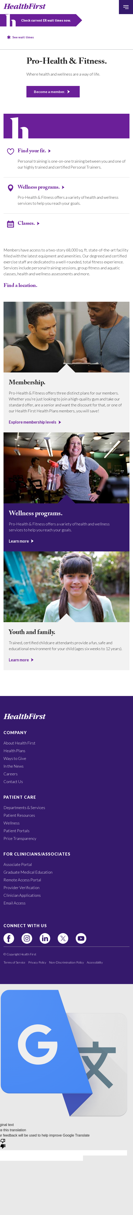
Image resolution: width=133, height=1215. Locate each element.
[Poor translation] (3, 1143)
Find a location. (20, 286)
